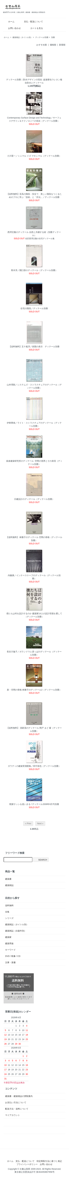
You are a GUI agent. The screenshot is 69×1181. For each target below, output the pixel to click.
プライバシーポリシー (27, 1164)
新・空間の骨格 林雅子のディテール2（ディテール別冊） (34, 690)
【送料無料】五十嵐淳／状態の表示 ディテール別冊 (34, 346)
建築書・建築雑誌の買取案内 (19, 1096)
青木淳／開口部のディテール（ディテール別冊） (34, 270)
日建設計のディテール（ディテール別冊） (34, 499)
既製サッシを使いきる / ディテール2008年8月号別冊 (34, 804)
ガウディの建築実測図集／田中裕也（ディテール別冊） (34, 766)
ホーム (9, 21)
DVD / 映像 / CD (12, 956)
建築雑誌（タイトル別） (22, 37)
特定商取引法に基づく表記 (49, 1161)
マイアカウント (12, 1115)
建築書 (8, 879)
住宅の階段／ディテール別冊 (34, 308)
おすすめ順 (41, 45)
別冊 (53, 37)
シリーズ (9, 918)
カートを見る (34, 28)
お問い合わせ (12, 28)
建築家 (8, 937)
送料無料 (9, 905)
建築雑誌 (9, 885)
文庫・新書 (10, 962)
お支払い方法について (15, 1102)
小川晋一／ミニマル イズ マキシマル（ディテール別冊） (34, 156)
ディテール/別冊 (41, 37)
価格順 (53, 45)
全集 (7, 912)
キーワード (10, 950)
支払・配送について (31, 21)
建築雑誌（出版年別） (15, 931)
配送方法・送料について (16, 1109)
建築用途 (9, 943)
